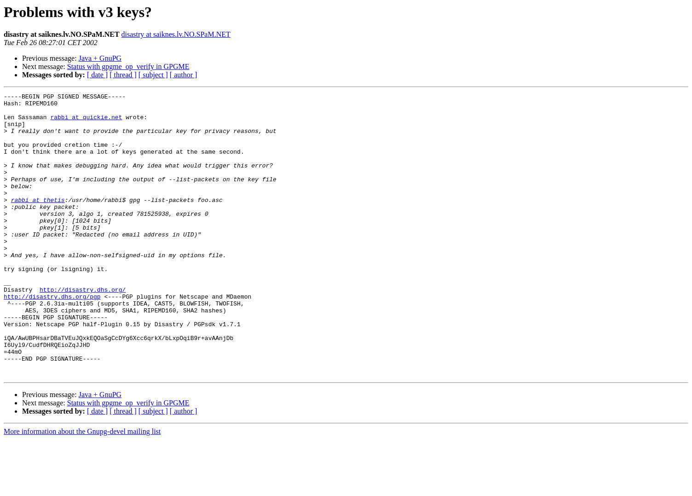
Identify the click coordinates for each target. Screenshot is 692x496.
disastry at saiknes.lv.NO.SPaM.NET (176, 34)
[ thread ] (123, 75)
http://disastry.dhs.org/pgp (52, 338)
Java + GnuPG (100, 58)
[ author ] (183, 75)
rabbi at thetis (38, 222)
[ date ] (97, 75)
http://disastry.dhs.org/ (83, 329)
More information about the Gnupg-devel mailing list (82, 488)
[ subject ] (153, 75)
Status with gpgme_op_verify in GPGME (128, 66)
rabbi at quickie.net (86, 122)
